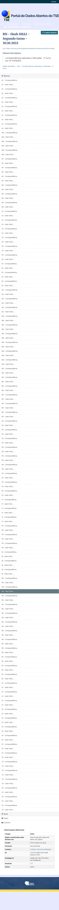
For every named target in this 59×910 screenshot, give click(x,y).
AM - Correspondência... (10, 133)
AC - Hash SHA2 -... (8, 85)
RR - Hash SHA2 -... (8, 635)
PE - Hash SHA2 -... (8, 478)
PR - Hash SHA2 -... (8, 530)
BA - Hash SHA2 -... (8, 189)
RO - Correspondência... (10, 604)
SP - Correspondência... (10, 735)
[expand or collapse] (55, 7)
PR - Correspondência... (10, 526)
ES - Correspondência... (10, 264)
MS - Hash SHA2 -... (8, 373)
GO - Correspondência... (10, 290)
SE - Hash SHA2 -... (8, 714)
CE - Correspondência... (10, 211)
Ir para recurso (49, 33)
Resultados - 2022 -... (43, 24)
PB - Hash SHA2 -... (8, 451)
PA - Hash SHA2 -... (8, 425)
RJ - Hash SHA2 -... (8, 556)
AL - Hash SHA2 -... (8, 111)
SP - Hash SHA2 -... (8, 740)
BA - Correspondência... (10, 185)
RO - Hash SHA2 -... (8, 609)
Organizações (12, 24)
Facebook (6, 823)
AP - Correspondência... (10, 159)
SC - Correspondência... (10, 683)
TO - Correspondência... (10, 762)
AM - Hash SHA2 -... (8, 137)
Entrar (54, 2)
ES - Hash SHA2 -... (8, 268)
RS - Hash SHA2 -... (8, 661)
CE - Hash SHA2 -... (8, 216)
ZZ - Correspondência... (10, 788)
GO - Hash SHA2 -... (8, 294)
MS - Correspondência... (10, 368)
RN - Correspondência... (10, 578)
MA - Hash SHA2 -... (8, 320)
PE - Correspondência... (10, 473)
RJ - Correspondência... (9, 552)
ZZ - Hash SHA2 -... (8, 792)
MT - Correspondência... (10, 395)
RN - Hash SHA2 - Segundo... (18, 26)
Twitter (5, 818)
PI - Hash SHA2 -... (8, 504)
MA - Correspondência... (10, 316)
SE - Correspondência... (10, 709)
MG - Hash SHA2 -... (8, 347)
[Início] (2, 24)
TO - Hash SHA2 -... (8, 766)
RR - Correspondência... (10, 631)
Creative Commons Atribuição (40, 849)
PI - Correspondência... (9, 500)
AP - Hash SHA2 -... (8, 163)
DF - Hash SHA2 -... (8, 242)
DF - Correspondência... (10, 237)
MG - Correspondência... (10, 342)
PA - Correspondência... (10, 421)
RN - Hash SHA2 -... (8, 583)
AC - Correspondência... (10, 80)
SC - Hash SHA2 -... (8, 687)
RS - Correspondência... (10, 657)
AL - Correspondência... (10, 106)
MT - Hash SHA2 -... (8, 399)
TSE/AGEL (26, 24)
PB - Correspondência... (10, 447)
